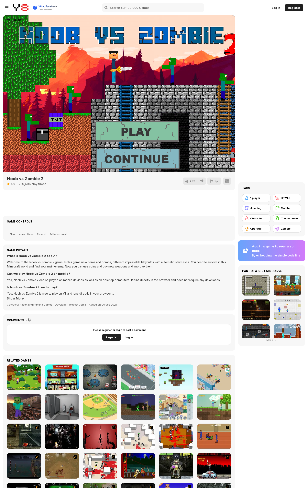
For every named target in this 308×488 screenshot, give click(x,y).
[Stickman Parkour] (176, 377)
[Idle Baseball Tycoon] (100, 407)
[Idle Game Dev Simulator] (176, 407)
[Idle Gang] (138, 377)
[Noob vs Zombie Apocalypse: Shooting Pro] (214, 407)
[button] (15, 298)
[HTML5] (287, 198)
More (271, 340)
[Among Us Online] (100, 377)
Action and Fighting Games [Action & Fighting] (36, 304)
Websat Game (77, 304)
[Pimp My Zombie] (176, 466)
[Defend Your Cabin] (24, 377)
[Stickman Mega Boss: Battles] (138, 407)
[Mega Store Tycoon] (214, 377)
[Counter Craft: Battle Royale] (24, 407)
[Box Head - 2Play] (100, 466)
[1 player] (256, 198)
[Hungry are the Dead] (138, 466)
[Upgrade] (256, 229)
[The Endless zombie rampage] (62, 466)
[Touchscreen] (287, 218)
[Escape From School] (62, 407)
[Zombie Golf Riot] (214, 466)
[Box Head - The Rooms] (176, 436)
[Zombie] (287, 229)
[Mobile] (287, 208)
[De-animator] (100, 436)
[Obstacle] (256, 218)
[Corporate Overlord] (62, 377)
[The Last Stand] (24, 466)
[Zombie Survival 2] (24, 436)
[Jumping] (256, 208)
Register (294, 7)
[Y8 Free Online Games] (21, 7)
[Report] (214, 181)
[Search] (106, 7)
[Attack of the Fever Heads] (214, 436)
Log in (276, 7)
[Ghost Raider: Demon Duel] (62, 436)
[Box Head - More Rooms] (138, 436)
